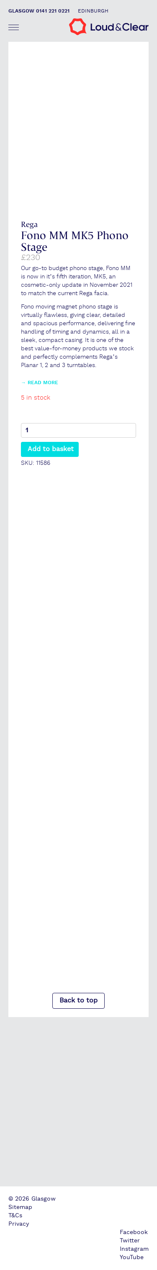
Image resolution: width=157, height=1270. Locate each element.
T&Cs (15, 1215)
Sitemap (20, 1207)
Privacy (18, 1224)
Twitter (130, 1240)
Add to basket (51, 449)
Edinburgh (93, 11)
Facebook (134, 1232)
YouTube (132, 1257)
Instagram (134, 1249)
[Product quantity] (78, 430)
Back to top (78, 1000)
